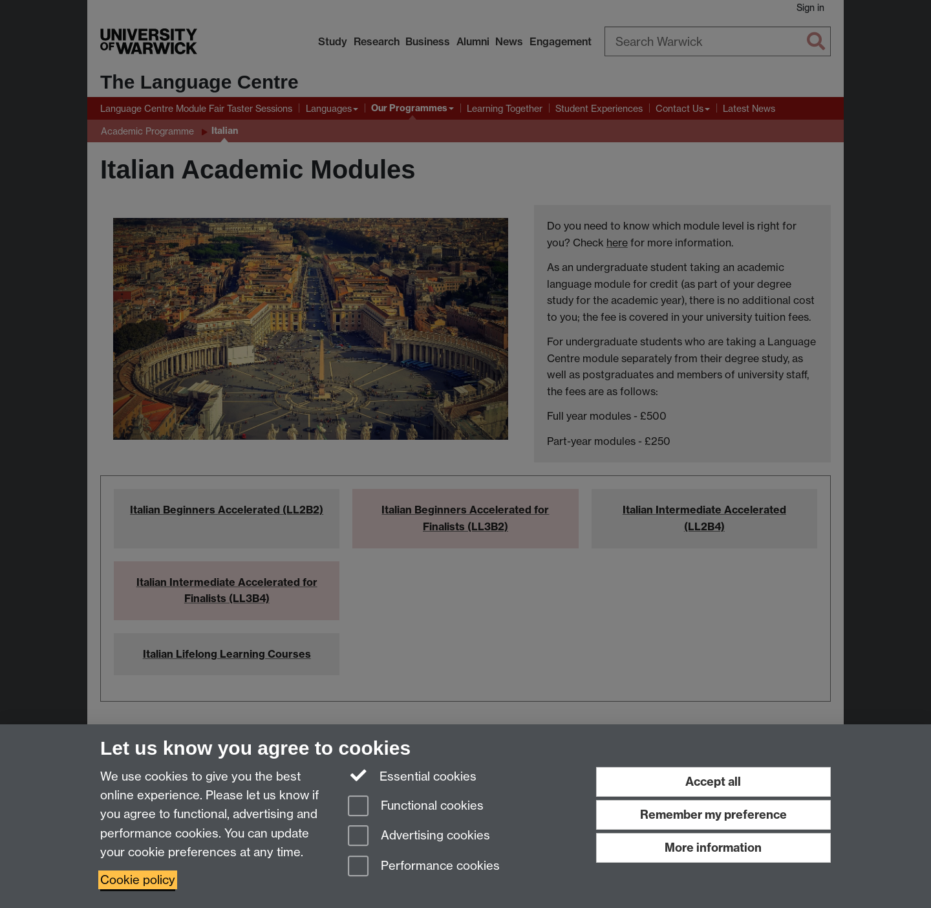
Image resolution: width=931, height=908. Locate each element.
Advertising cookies (419, 837)
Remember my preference (713, 814)
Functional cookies (416, 807)
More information (713, 847)
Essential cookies (412, 775)
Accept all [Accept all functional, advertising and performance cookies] (713, 781)
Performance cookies (424, 867)
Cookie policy (137, 879)
